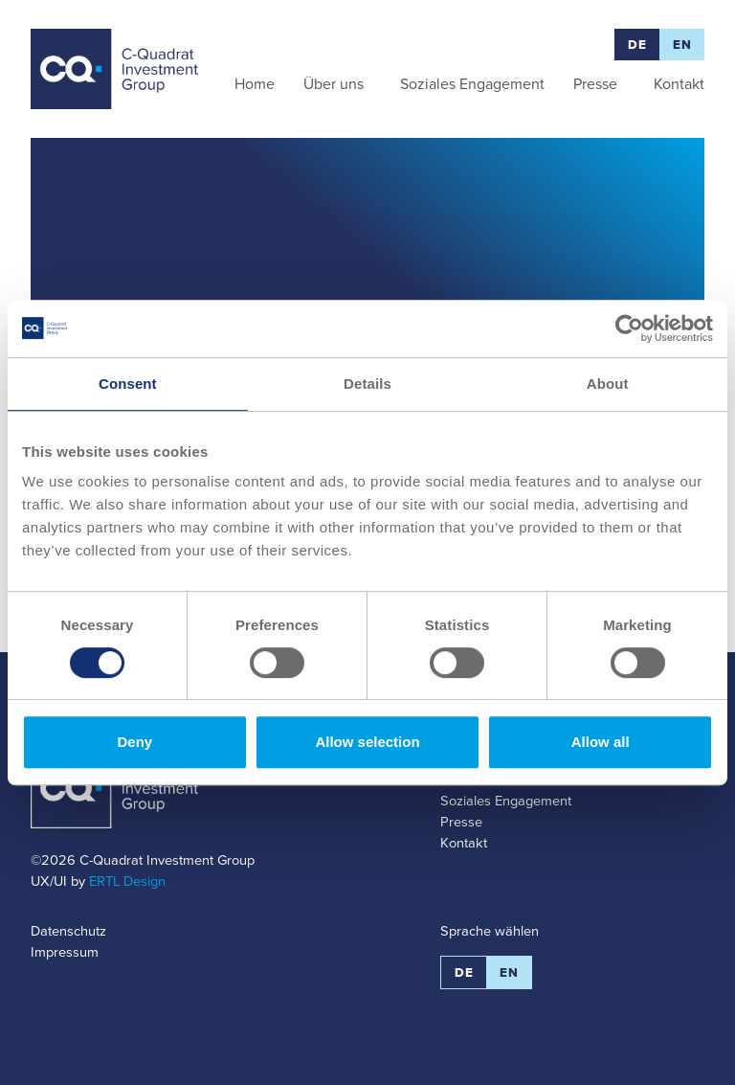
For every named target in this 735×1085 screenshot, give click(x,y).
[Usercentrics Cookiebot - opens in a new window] (629, 328)
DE (637, 44)
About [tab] (608, 383)
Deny (134, 742)
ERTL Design (127, 881)
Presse (461, 821)
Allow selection (367, 742)
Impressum (65, 951)
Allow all (600, 742)
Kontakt (463, 842)
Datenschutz (68, 930)
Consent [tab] (128, 383)
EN (682, 44)
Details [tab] (367, 383)
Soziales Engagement (505, 800)
